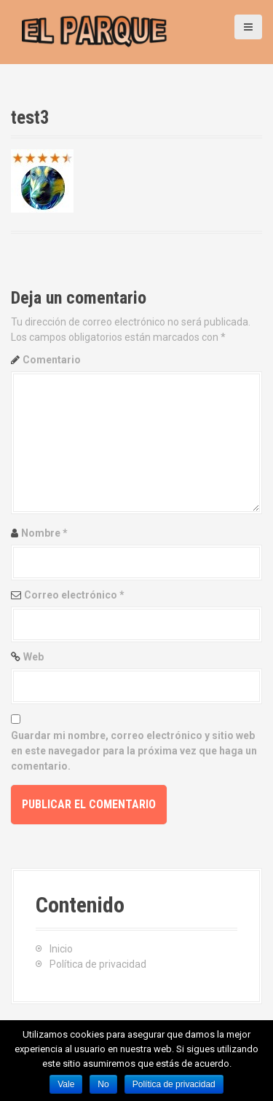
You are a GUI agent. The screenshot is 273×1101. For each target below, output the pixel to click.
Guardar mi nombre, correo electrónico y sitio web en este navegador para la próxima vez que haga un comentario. (134, 751)
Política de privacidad (98, 964)
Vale (66, 1084)
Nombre (44, 533)
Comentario (52, 360)
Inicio (61, 949)
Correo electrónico (74, 595)
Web (33, 657)
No (103, 1084)
